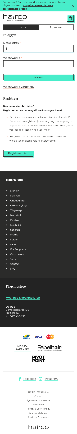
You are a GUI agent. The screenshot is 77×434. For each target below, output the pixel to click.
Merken (14, 191)
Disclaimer (38, 405)
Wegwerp (16, 210)
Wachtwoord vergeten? (18, 87)
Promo (14, 235)
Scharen (15, 230)
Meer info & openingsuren (23, 297)
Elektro (14, 220)
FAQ (12, 269)
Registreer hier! (18, 153)
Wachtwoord (11, 58)
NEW (13, 244)
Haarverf (15, 196)
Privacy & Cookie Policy (38, 409)
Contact (14, 264)
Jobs (13, 259)
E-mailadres (11, 43)
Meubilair (15, 225)
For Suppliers (18, 249)
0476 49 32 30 (17, 316)
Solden (14, 240)
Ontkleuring (17, 201)
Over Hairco (17, 254)
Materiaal (15, 215)
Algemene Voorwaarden (38, 401)
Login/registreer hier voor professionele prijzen (28, 7)
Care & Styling (18, 206)
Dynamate (43, 417)
